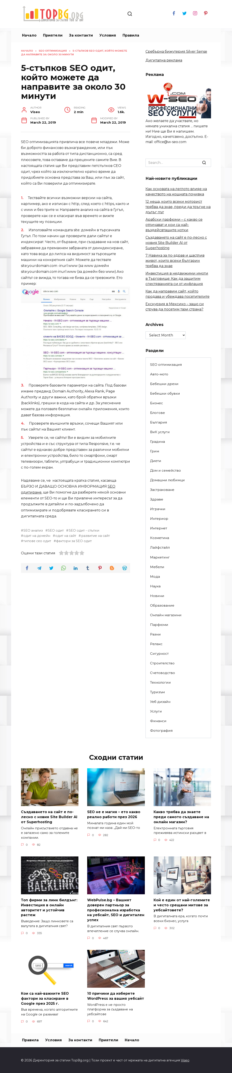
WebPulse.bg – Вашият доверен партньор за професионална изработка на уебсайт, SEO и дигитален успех (115, 910)
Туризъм (157, 692)
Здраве (156, 499)
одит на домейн (36, 536)
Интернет (158, 528)
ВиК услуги (160, 432)
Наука (155, 586)
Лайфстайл (160, 547)
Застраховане (162, 490)
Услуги (156, 711)
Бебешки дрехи (164, 384)
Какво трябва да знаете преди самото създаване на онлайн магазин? (181, 817)
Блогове (157, 413)
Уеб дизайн (160, 702)
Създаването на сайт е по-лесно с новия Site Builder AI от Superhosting (176, 242)
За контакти (81, 35)
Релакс (156, 644)
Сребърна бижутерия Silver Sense (176, 51)
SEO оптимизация (166, 364)
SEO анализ (33, 530)
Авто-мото (159, 374)
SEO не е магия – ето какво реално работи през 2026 (113, 814)
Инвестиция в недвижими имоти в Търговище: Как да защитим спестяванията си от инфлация (176, 278)
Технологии (160, 682)
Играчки (157, 509)
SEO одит (56, 530)
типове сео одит (37, 541)
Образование (162, 605)
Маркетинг (160, 557)
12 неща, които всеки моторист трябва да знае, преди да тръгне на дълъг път (178, 207)
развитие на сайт (95, 536)
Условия (107, 35)
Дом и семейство (165, 470)
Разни (155, 634)
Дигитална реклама (163, 60)
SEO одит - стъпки (84, 530)
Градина (157, 441)
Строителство (162, 663)
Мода (155, 576)
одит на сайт (65, 536)
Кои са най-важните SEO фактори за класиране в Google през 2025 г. (45, 998)
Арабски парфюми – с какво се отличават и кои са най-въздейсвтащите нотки (174, 224)
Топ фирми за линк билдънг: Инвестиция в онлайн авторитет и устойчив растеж (49, 907)
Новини (157, 596)
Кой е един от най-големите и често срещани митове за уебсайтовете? (182, 905)
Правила (131, 35)
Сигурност (159, 653)
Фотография (161, 730)
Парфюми (159, 625)
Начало (29, 35)
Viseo (185, 1059)
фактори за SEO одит (74, 541)
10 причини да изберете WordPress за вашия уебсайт (115, 995)
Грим (154, 451)
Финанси (158, 721)
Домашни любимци (167, 480)
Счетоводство (162, 673)
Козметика (159, 538)
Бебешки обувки (165, 393)
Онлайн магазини (166, 615)
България (158, 422)
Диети (155, 461)
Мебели (157, 567)
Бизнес (156, 403)
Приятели (52, 35)
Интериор (159, 518)
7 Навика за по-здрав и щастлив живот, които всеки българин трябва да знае (174, 260)
